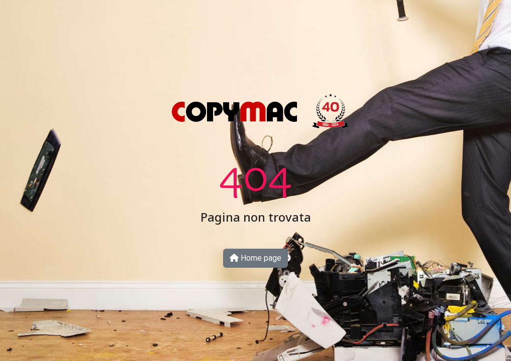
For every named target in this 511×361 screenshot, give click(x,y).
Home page (255, 258)
